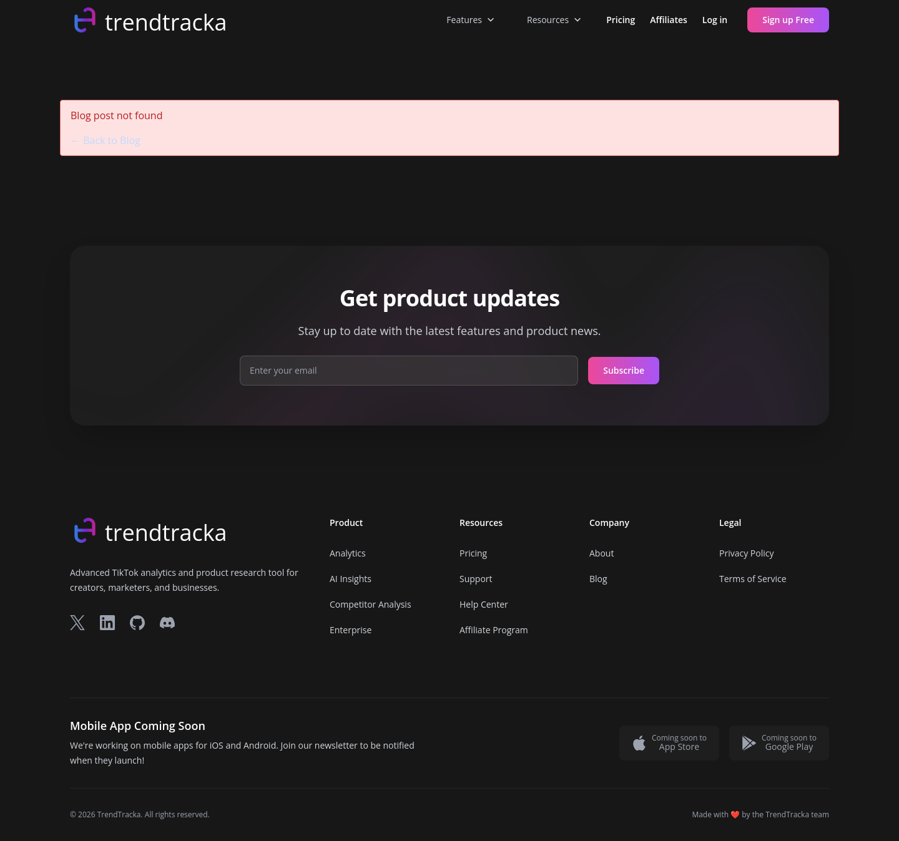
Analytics (348, 553)
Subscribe (623, 370)
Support (476, 579)
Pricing (620, 20)
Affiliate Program (493, 630)
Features (471, 20)
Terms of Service (753, 579)
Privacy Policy (746, 553)
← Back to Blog (105, 140)
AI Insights (350, 579)
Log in (714, 20)
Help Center (483, 604)
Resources (555, 20)
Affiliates (668, 20)
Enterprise (350, 630)
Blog (598, 579)
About (601, 553)
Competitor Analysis (370, 604)
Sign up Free (788, 20)
